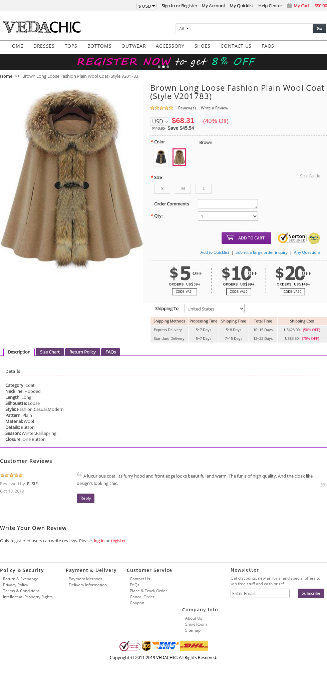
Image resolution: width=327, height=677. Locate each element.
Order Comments (169, 204)
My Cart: (310, 6)
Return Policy (82, 352)
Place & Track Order (148, 591)
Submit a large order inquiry (262, 252)
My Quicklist (242, 6)
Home (6, 76)
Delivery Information (88, 585)
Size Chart (50, 352)
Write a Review (214, 108)
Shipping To (164, 308)
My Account (213, 6)
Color (157, 142)
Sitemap (193, 630)
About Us (193, 618)
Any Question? (307, 252)
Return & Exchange (20, 579)
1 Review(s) (185, 108)
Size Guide (310, 176)
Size (156, 177)
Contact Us (140, 579)
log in (99, 541)
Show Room (196, 624)
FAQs (110, 352)
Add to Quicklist (215, 252)
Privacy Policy (15, 585)
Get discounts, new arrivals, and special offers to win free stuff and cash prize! (275, 581)
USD (157, 121)
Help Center (270, 6)
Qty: (156, 216)
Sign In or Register (179, 6)
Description (19, 352)
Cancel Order (142, 597)
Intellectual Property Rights (28, 597)
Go (319, 28)
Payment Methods (85, 579)
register (118, 541)
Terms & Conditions (21, 591)
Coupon (137, 603)
